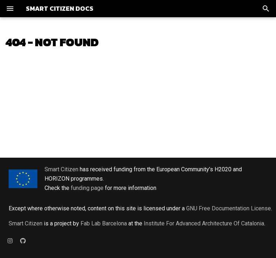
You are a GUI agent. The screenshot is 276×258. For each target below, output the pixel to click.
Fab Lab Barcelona (103, 223)
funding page (87, 188)
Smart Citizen (61, 169)
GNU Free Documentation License (228, 208)
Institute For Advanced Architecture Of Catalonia (204, 223)
